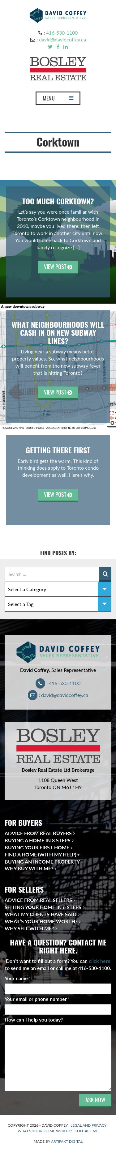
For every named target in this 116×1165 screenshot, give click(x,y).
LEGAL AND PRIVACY (88, 1125)
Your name (18, 978)
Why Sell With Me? (29, 928)
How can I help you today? (34, 1019)
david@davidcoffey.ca (62, 39)
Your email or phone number (37, 999)
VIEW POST (58, 267)
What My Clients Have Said (40, 914)
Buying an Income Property (42, 861)
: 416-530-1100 (58, 683)
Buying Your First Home (37, 847)
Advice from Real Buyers (38, 833)
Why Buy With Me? (29, 868)
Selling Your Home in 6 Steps (43, 907)
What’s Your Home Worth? (41, 921)
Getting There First (58, 450)
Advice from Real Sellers (38, 900)
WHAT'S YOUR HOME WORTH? (45, 1131)
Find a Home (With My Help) (40, 854)
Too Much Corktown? (58, 201)
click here (99, 961)
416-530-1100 (62, 33)
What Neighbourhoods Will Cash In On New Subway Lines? (58, 333)
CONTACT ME (86, 1131)
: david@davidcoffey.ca (58, 695)
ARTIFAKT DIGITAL (67, 1141)
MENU (57, 99)
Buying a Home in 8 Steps (38, 840)
